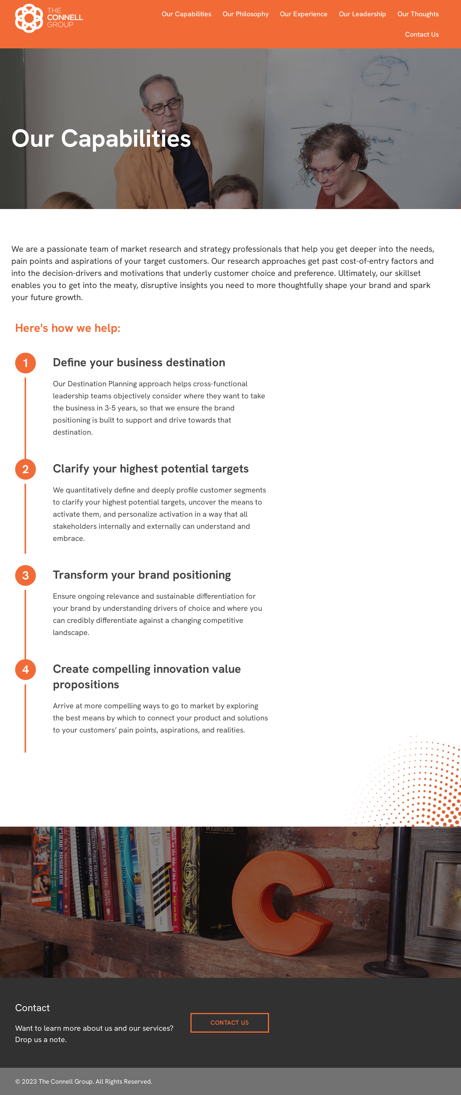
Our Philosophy (246, 13)
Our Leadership (362, 13)
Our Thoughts (418, 13)
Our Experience (304, 13)
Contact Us (422, 34)
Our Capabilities (186, 13)
